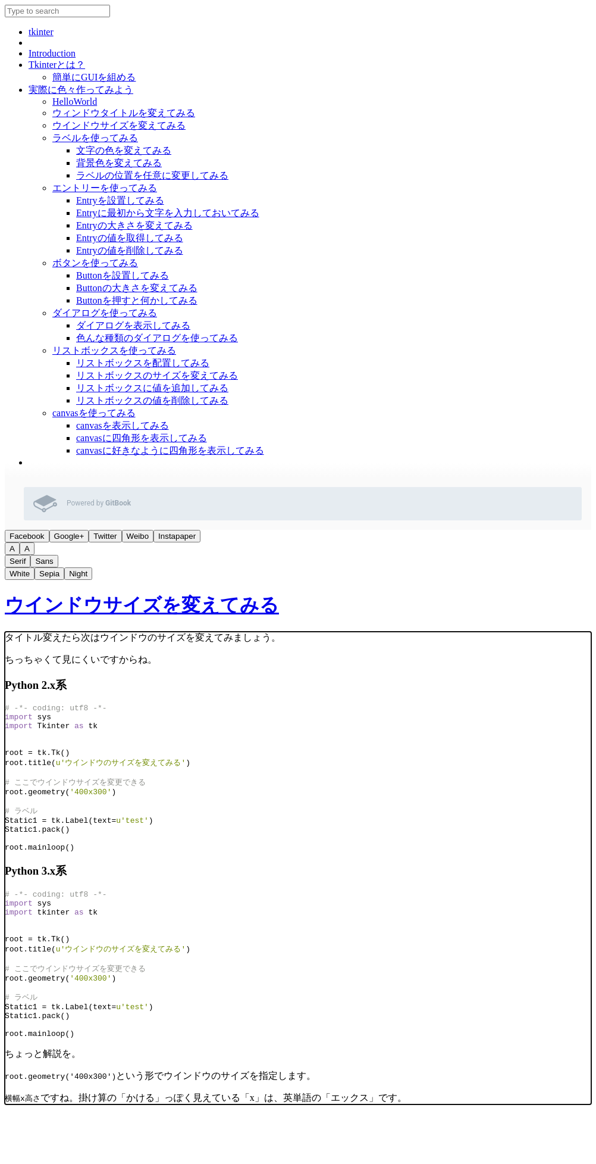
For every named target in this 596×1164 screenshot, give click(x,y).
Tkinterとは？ (57, 65)
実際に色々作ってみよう (81, 90)
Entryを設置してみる (120, 200)
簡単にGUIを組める (94, 77)
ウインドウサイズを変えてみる (119, 125)
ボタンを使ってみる (95, 263)
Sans (44, 561)
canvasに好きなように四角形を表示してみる (170, 450)
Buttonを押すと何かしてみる (136, 300)
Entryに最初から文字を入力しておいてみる (167, 213)
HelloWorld (74, 101)
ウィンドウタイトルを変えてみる (123, 113)
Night (78, 573)
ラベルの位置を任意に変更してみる (152, 175)
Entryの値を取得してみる (129, 238)
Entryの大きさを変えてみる (134, 225)
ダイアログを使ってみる (104, 313)
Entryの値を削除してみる (129, 250)
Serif (18, 561)
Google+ (69, 536)
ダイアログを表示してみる (133, 325)
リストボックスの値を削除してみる (152, 400)
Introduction (52, 53)
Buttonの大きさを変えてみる (136, 288)
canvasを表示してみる (122, 425)
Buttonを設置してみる (122, 275)
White (20, 573)
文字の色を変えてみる (123, 150)
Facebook (27, 536)
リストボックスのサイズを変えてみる (157, 375)
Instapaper (177, 536)
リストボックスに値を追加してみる (152, 388)
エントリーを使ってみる (104, 188)
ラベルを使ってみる (95, 138)
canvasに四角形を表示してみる (141, 438)
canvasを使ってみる (94, 413)
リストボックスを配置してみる (142, 363)
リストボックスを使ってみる (114, 350)
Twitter (105, 536)
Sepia (49, 573)
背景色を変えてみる (119, 163)
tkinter (41, 32)
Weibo (138, 536)
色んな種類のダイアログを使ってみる (157, 338)
